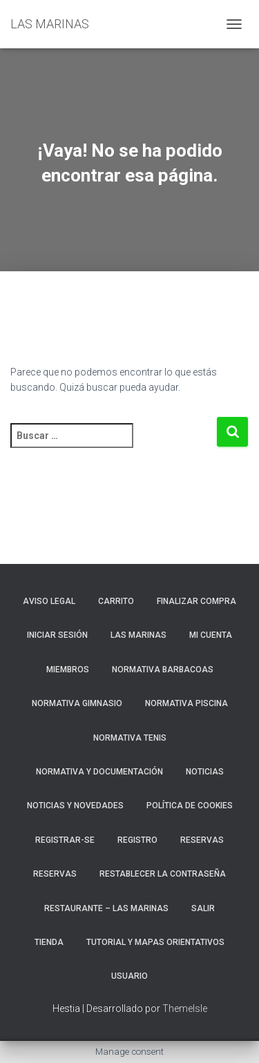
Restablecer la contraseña (162, 874)
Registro (137, 840)
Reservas (55, 874)
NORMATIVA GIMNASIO (77, 703)
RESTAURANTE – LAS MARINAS (106, 908)
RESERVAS (202, 840)
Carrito (116, 601)
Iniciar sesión (57, 635)
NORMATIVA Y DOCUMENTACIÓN (99, 772)
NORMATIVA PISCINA (186, 703)
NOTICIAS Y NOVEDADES (75, 805)
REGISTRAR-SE (65, 840)
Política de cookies (189, 805)
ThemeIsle (184, 1008)
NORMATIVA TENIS (129, 738)
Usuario (129, 976)
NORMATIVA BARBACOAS (162, 669)
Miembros (67, 669)
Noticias (205, 772)
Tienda (49, 942)
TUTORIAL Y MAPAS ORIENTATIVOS (155, 942)
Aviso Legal (49, 601)
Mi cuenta (210, 635)
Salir (203, 908)
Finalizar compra (196, 601)
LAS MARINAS (138, 635)
